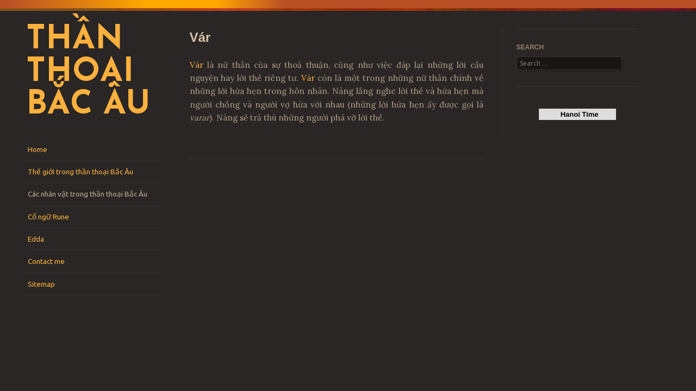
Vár (196, 65)
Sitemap (41, 284)
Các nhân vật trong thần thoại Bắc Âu (87, 194)
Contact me (46, 261)
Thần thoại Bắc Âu (88, 73)
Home (37, 149)
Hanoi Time (577, 114)
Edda (36, 239)
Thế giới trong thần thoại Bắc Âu (80, 171)
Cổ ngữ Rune (48, 216)
